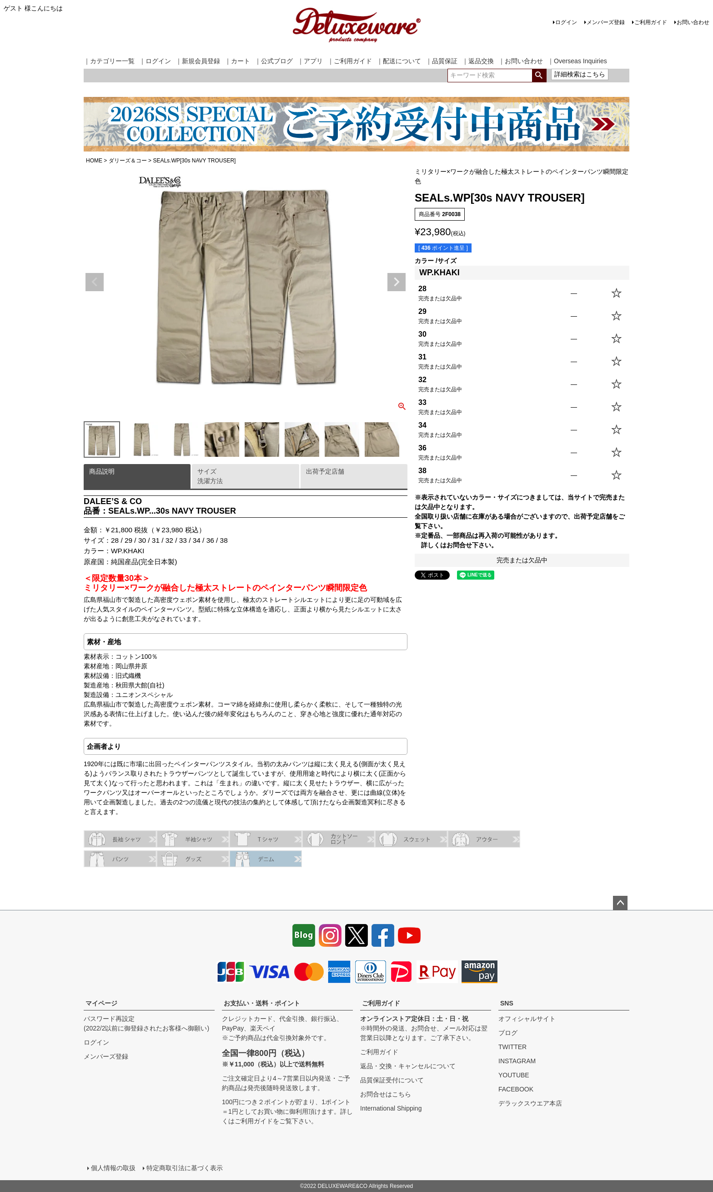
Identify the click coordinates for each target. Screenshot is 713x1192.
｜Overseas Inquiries (577, 61)
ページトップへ (620, 903)
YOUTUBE (513, 1075)
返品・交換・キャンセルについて (408, 1066)
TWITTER (512, 1047)
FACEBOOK (515, 1089)
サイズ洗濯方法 (210, 476)
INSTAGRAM (517, 1061)
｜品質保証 (441, 61)
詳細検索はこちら (579, 74)
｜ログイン (155, 61)
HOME (94, 160)
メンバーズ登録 (606, 22)
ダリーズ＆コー (128, 160)
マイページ (101, 1003)
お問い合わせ (693, 22)
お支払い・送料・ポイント (262, 1003)
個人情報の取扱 (113, 1168)
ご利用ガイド (650, 22)
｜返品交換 (478, 61)
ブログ (507, 1032)
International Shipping (391, 1108)
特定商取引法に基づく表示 (184, 1168)
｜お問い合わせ (520, 61)
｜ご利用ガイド (349, 61)
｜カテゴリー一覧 (109, 61)
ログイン (566, 22)
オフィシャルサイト (527, 1018)
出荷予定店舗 (325, 471)
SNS (506, 1003)
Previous (94, 282)
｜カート (237, 61)
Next (396, 282)
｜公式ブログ (274, 61)
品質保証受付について (392, 1080)
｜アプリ (310, 61)
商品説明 (102, 471)
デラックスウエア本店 (530, 1103)
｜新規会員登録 (198, 61)
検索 (539, 75)
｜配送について (399, 61)
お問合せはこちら (385, 1094)
